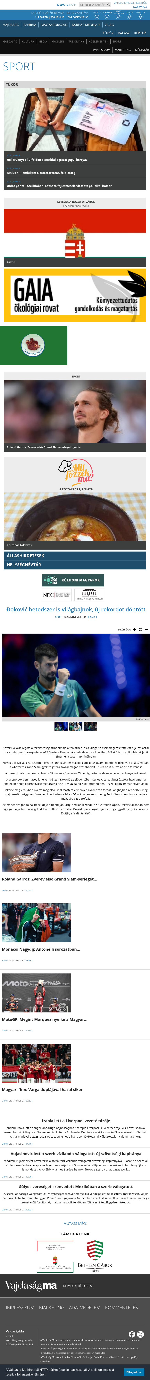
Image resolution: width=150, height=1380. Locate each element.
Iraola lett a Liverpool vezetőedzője (76, 1120)
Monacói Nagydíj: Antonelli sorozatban (41, 949)
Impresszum (101, 50)
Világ (109, 24)
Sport (117, 41)
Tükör (108, 33)
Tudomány (76, 41)
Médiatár (142, 50)
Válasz (124, 33)
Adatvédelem (84, 1307)
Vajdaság (11, 24)
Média (42, 41)
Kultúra (28, 41)
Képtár (140, 33)
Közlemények (98, 41)
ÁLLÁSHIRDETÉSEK (25, 555)
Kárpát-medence (86, 24)
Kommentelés (121, 1307)
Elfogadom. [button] (134, 1372)
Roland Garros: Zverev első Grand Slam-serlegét (49, 879)
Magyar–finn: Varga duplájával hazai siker (42, 1089)
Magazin (58, 41)
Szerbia (29, 24)
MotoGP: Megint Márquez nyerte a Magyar (45, 1019)
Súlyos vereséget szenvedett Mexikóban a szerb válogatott (76, 1186)
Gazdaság (10, 41)
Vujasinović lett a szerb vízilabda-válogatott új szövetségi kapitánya (76, 1153)
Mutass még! (75, 1223)
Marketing (123, 50)
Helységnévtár (24, 564)
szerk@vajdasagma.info (19, 1340)
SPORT (59, 617)
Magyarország (54, 24)
